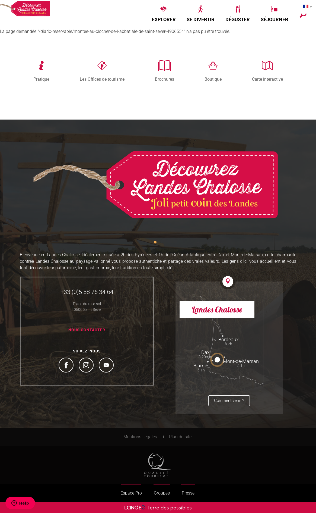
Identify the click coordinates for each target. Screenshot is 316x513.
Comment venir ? (229, 400)
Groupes (162, 493)
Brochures (164, 79)
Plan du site (180, 436)
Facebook (67, 366)
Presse (188, 493)
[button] (163, 14)
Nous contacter (86, 330)
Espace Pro (131, 493)
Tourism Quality (157, 464)
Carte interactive (267, 79)
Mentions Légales (140, 436)
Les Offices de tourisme (102, 79)
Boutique (213, 79)
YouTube (107, 366)
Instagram (87, 366)
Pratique (41, 79)
